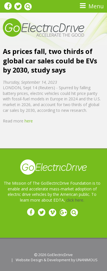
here (29, 121)
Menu (96, 6)
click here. (75, 200)
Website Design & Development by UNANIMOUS (57, 260)
